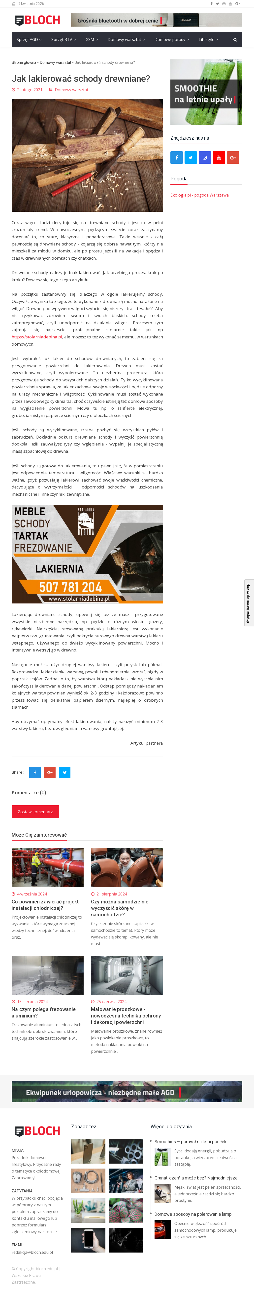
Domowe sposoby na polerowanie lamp (193, 1214)
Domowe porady (170, 39)
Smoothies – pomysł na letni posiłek (190, 1141)
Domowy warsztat (124, 39)
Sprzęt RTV (61, 39)
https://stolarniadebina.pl (37, 337)
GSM (90, 39)
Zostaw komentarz (35, 811)
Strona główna (24, 62)
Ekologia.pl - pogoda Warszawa (199, 195)
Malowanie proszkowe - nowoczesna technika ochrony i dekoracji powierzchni (126, 1015)
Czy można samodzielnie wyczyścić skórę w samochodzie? (119, 908)
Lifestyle (206, 39)
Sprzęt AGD (27, 39)
